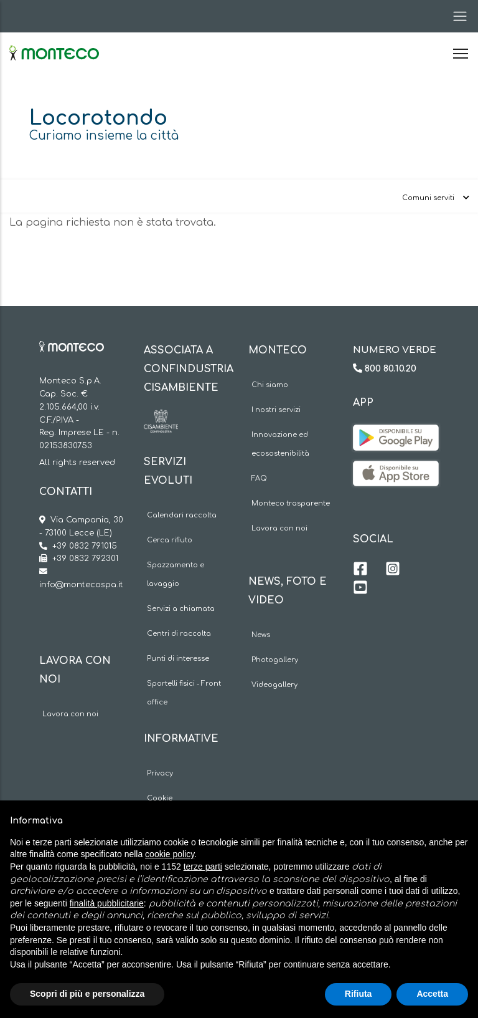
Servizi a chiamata (181, 609)
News (260, 635)
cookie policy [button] (169, 854)
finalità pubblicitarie (107, 903)
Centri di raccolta (179, 634)
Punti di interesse (178, 659)
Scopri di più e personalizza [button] (87, 994)
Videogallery (274, 685)
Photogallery (274, 660)
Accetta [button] (432, 994)
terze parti (203, 867)
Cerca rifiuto (169, 540)
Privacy (160, 773)
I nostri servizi (276, 410)
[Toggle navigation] (456, 16)
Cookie (159, 798)
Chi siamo (269, 385)
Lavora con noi (70, 714)
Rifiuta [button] (358, 994)
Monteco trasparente (290, 503)
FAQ (259, 478)
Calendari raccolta (182, 515)
